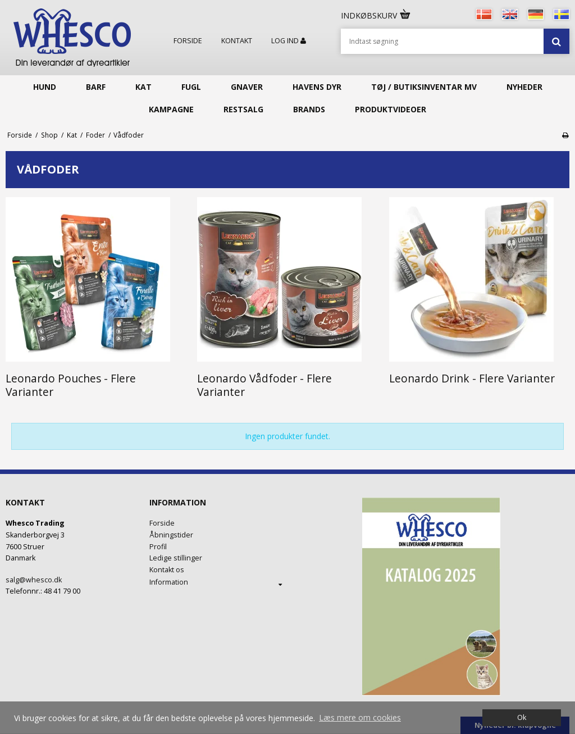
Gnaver (247, 86)
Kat (143, 86)
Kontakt (236, 41)
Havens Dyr (317, 86)
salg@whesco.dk (34, 580)
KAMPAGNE (171, 109)
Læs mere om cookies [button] (360, 717)
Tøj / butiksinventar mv (424, 86)
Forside (188, 41)
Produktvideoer (390, 109)
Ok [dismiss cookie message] (521, 717)
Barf (96, 86)
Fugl (191, 86)
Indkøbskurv (376, 15)
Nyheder (524, 86)
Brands (309, 109)
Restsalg (243, 109)
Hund (44, 86)
